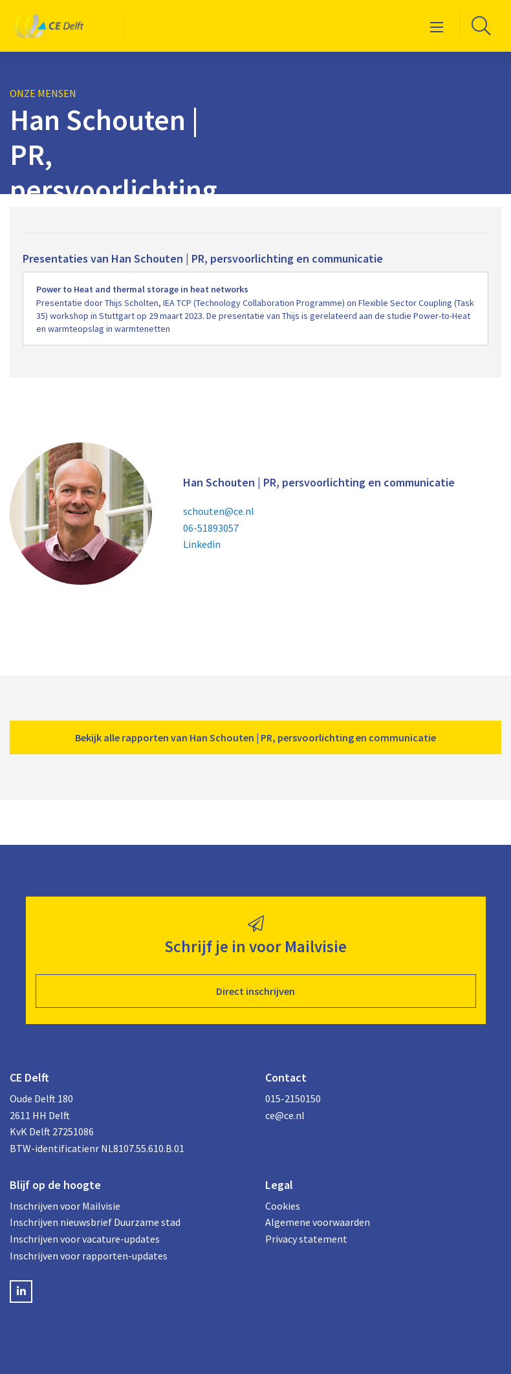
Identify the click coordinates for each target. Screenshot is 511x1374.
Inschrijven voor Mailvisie (65, 1205)
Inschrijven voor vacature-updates (85, 1238)
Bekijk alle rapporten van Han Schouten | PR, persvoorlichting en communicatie (255, 737)
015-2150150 (293, 1098)
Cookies (282, 1205)
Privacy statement (306, 1238)
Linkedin (202, 544)
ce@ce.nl (285, 1115)
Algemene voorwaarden (317, 1222)
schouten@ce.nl (218, 511)
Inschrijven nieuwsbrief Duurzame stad (95, 1222)
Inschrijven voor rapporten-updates (89, 1255)
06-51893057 (211, 527)
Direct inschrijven (255, 991)
